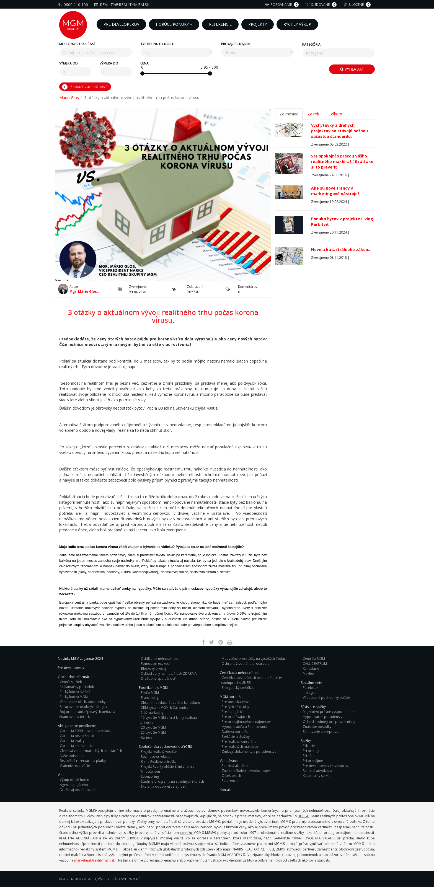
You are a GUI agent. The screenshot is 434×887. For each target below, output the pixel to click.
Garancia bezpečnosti (77, 735)
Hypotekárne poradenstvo (324, 716)
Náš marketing (152, 712)
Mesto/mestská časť (77, 44)
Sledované (322, 4)
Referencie (230, 780)
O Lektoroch (231, 775)
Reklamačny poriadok (77, 686)
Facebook (310, 687)
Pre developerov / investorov (325, 765)
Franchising (150, 697)
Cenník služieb (71, 681)
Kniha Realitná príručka (159, 761)
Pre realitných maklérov (240, 746)
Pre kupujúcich (233, 711)
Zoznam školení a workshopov (246, 770)
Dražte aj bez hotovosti (78, 789)
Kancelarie (311, 668)
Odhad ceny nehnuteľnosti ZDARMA (169, 673)
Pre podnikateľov (235, 701)
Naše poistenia (71, 755)
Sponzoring (150, 776)
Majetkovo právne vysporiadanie (328, 711)
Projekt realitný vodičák (159, 751)
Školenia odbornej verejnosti (163, 786)
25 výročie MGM (153, 732)
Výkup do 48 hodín (74, 779)
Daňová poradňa (235, 731)
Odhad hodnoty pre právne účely (329, 721)
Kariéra (146, 737)
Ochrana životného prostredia (245, 663)
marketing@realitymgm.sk (94, 860)
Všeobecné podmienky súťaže (326, 697)
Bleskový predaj (153, 668)
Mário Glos (69, 97)
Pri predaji (311, 750)
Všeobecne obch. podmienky (82, 701)
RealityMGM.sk (83, 879)
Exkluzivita (311, 745)
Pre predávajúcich (236, 716)
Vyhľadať (352, 69)
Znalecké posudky (317, 726)
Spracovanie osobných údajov (83, 706)
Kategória (311, 44)
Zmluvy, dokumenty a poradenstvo (249, 751)
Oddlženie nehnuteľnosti (160, 658)
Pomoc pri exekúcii (155, 663)
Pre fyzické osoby (235, 706)
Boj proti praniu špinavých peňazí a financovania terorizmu (87, 714)
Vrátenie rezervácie (75, 765)
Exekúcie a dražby (236, 736)
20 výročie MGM (153, 727)
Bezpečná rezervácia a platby (83, 760)
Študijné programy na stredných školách (172, 781)
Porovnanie (283, 4)
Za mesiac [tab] (289, 114)
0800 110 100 (73, 4)
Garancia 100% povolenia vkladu (85, 730)
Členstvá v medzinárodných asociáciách (91, 750)
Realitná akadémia (236, 765)
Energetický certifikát (238, 687)
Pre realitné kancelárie (239, 741)
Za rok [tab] (313, 114)
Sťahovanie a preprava (320, 731)
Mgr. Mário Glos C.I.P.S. (83, 291)
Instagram (311, 692)
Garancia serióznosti (76, 745)
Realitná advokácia (317, 770)
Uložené (358, 4)
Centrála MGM (314, 658)
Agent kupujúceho (74, 784)
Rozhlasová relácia (155, 756)
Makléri (308, 673)
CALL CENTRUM (315, 663)
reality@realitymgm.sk (122, 4)
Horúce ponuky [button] (174, 24)
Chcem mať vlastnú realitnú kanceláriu (170, 702)
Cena (144, 63)
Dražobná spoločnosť (158, 678)
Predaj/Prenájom (235, 44)
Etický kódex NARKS (75, 691)
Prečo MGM (150, 692)
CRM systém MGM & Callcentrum (166, 707)
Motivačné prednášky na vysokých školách (255, 658)
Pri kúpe (309, 755)
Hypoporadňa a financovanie (245, 726)
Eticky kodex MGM (74, 696)
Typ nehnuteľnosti (157, 44)
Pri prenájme (313, 760)
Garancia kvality (72, 740)
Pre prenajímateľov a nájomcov (246, 721)
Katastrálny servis (316, 775)
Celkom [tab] (335, 114)
